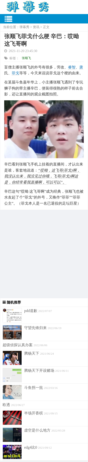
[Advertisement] (44, 254)
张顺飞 (26, 58)
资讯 (36, 27)
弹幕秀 (24, 27)
